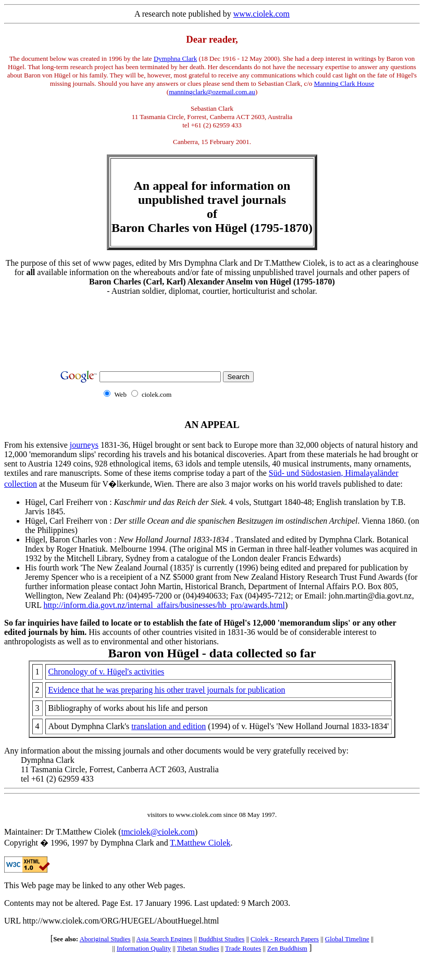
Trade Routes (243, 948)
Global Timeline (347, 939)
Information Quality (144, 948)
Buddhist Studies (221, 939)
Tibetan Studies (198, 948)
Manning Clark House (344, 83)
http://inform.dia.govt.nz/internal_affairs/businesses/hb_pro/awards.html (164, 605)
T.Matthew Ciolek (200, 842)
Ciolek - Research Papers (285, 939)
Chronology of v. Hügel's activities (106, 671)
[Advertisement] (212, 327)
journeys (84, 444)
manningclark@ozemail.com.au (212, 92)
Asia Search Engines (164, 939)
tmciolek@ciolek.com (158, 831)
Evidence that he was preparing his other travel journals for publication (166, 689)
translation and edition (168, 726)
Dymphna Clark (175, 58)
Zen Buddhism (287, 948)
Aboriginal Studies (105, 939)
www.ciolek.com (261, 13)
